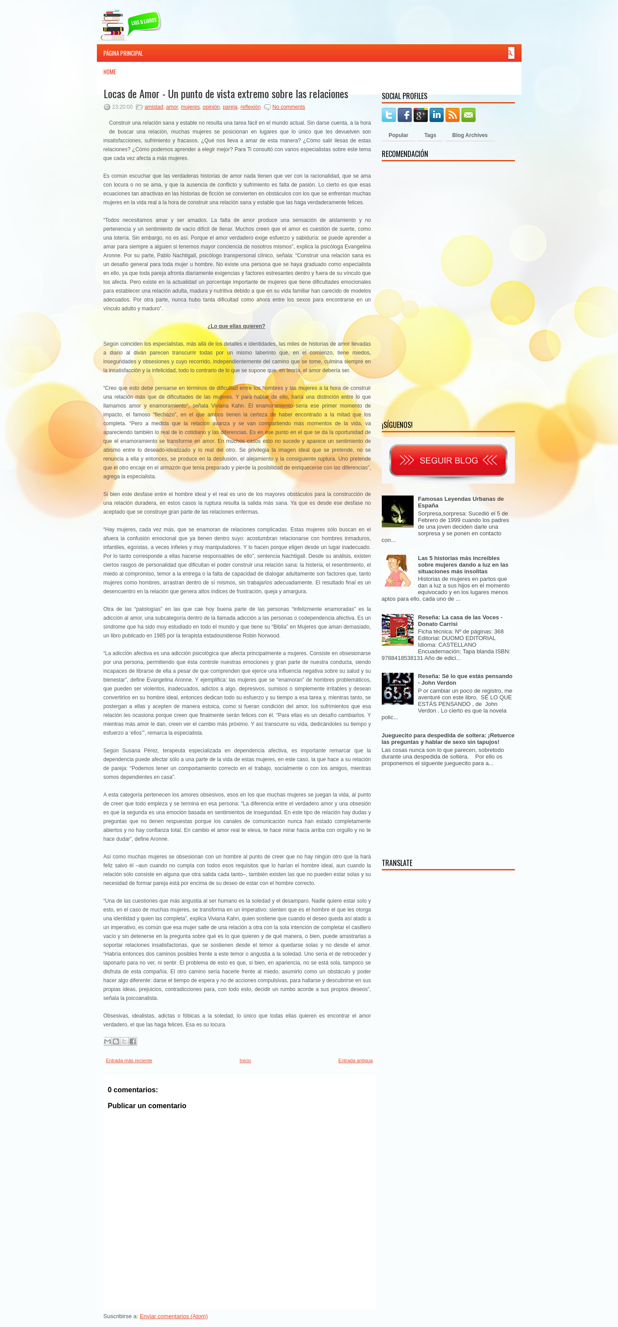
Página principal (123, 53)
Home (110, 71)
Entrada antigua (355, 1060)
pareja (230, 107)
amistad (154, 107)
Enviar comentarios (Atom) (174, 1316)
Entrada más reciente (129, 1060)
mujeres (190, 107)
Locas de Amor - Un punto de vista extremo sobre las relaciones (226, 93)
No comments (289, 107)
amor (172, 107)
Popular (399, 135)
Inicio (245, 1060)
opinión (211, 107)
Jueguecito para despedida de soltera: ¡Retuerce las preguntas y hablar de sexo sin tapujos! (448, 738)
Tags (430, 135)
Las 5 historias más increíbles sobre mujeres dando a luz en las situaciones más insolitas (463, 565)
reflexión (251, 107)
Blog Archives (469, 135)
